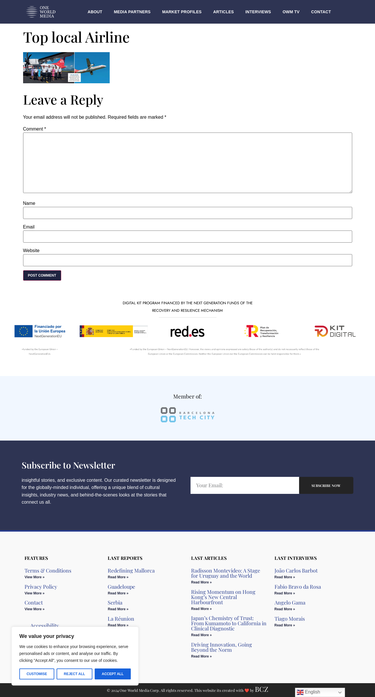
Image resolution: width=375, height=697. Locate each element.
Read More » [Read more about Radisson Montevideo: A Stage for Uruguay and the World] (201, 582)
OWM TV (291, 12)
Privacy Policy (41, 586)
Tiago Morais (290, 618)
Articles (223, 12)
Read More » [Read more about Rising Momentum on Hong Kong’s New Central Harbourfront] (201, 609)
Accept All (113, 674)
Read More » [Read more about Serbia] (118, 609)
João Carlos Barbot (296, 570)
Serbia (115, 602)
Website (31, 250)
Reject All (74, 674)
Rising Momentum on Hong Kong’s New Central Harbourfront (223, 597)
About (95, 12)
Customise (37, 674)
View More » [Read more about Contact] (34, 609)
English (308, 692)
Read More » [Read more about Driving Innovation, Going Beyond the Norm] (201, 656)
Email (29, 227)
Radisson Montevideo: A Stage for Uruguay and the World (225, 573)
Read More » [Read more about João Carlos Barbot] (285, 577)
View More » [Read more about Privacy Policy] (34, 593)
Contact (321, 12)
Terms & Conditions (48, 570)
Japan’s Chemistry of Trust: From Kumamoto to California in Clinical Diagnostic (228, 623)
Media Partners (132, 12)
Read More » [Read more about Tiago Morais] (285, 625)
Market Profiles (182, 12)
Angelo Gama (290, 602)
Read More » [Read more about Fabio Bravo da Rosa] (285, 593)
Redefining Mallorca (131, 570)
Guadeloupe (121, 586)
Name (29, 203)
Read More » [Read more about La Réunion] (118, 625)
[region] (75, 656)
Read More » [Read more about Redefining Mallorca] (118, 577)
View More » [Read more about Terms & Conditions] (34, 577)
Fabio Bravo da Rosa (298, 586)
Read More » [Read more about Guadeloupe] (118, 593)
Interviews (258, 12)
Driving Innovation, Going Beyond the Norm (221, 647)
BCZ (261, 689)
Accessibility (44, 625)
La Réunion (121, 618)
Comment (34, 129)
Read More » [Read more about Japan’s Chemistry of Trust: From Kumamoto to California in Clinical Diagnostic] (201, 635)
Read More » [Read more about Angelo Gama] (285, 609)
